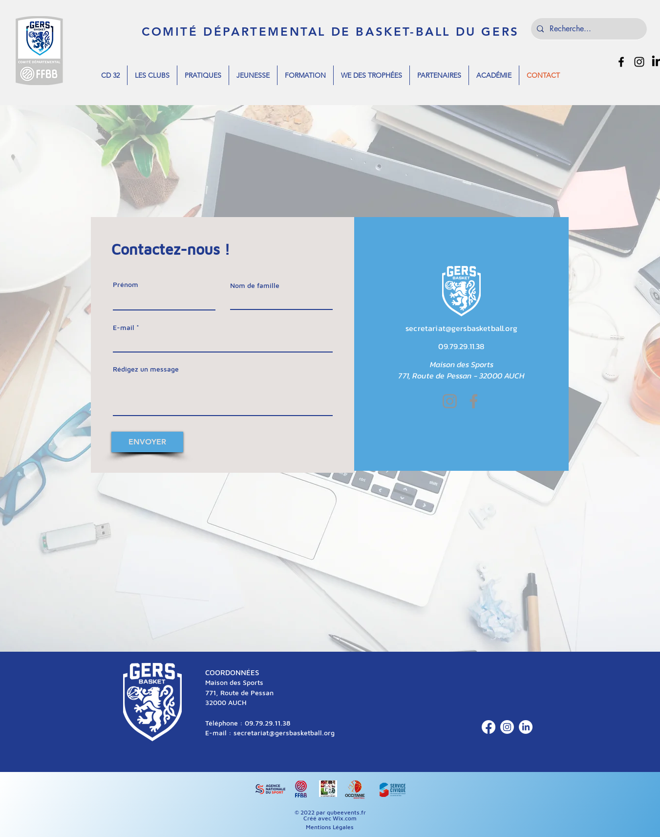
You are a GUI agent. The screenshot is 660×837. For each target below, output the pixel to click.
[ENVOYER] (147, 442)
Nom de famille (254, 285)
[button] (110, 75)
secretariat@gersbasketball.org (461, 328)
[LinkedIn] (525, 727)
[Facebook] (473, 401)
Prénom (125, 284)
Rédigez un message (146, 369)
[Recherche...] (588, 29)
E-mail (123, 327)
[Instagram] (449, 401)
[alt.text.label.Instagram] (639, 61)
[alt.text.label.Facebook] (621, 61)
